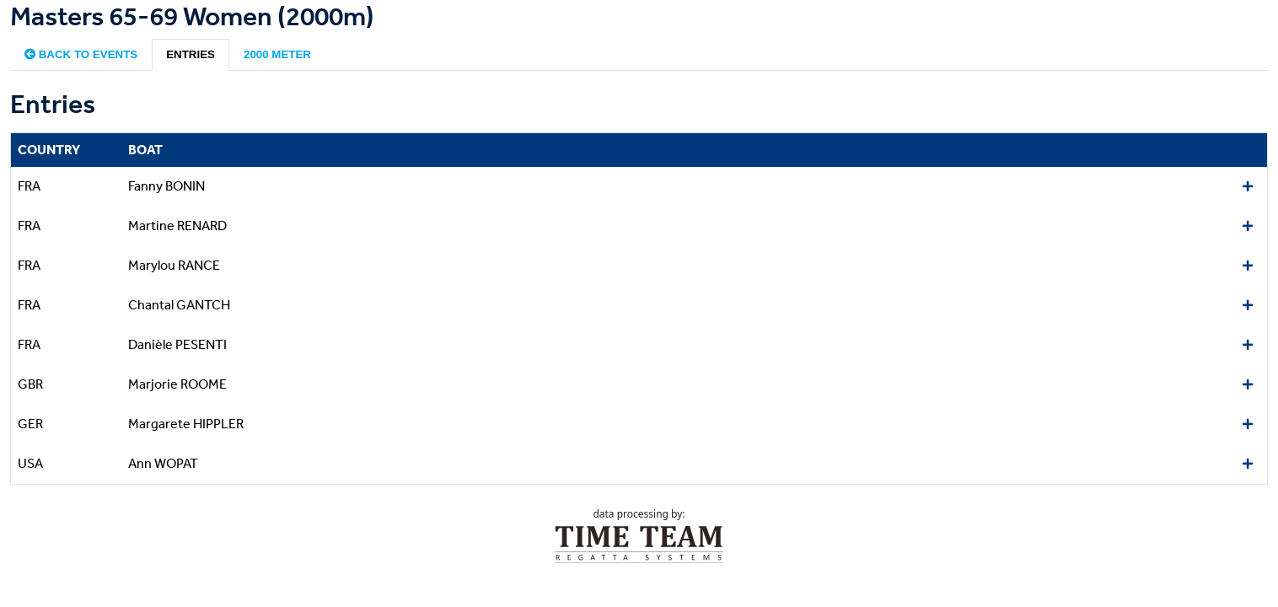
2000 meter (277, 54)
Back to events (80, 54)
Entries (190, 54)
